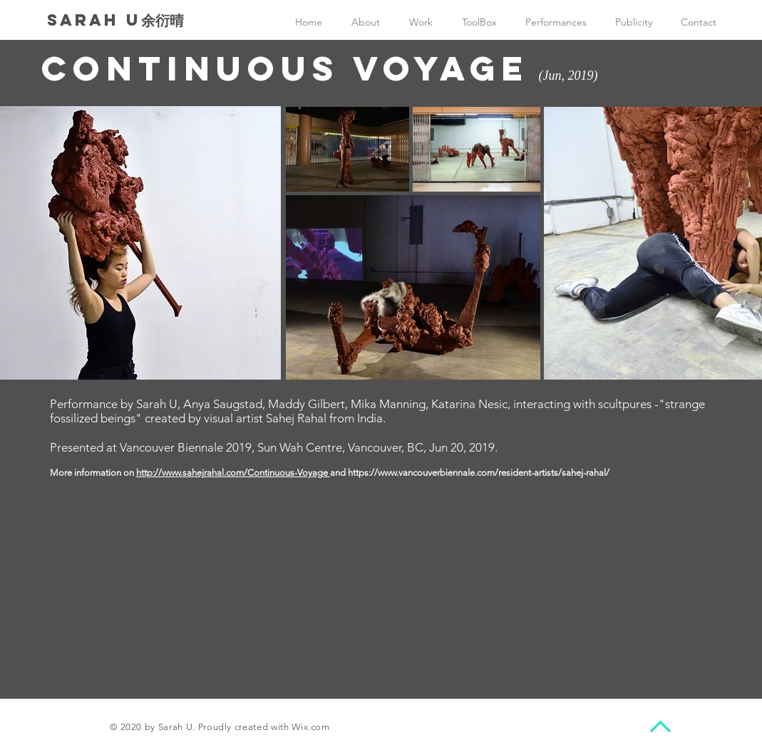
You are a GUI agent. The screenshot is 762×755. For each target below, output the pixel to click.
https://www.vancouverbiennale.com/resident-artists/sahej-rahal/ (478, 472)
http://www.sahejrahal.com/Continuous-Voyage (233, 472)
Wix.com (311, 727)
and (339, 472)
